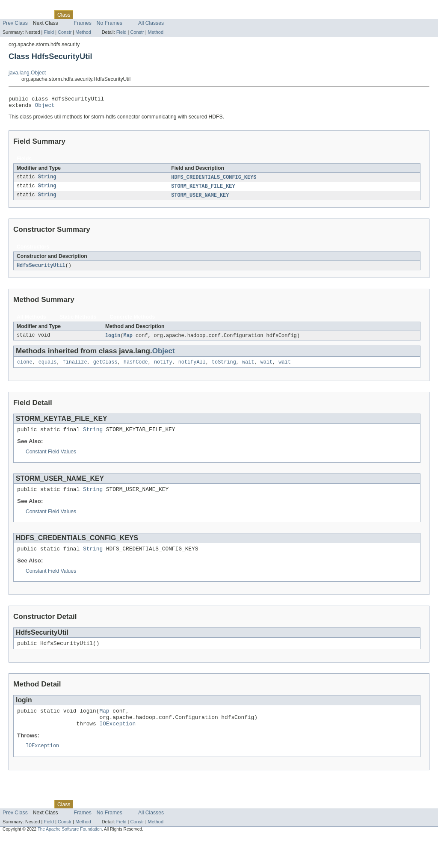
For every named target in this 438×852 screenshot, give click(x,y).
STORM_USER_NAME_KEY (200, 198)
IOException (117, 738)
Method (83, 32)
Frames (83, 23)
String (47, 180)
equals (47, 367)
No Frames (109, 23)
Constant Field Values (51, 459)
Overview (13, 15)
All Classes (151, 23)
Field (49, 32)
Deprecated (121, 15)
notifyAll (192, 367)
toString (224, 367)
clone (25, 367)
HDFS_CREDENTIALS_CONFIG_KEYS (213, 180)
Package (40, 15)
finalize (75, 367)
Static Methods (77, 321)
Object (45, 107)
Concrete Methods (132, 321)
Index (146, 15)
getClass (105, 367)
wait (248, 367)
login (113, 340)
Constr (64, 32)
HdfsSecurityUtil (41, 269)
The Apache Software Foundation (70, 844)
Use (82, 15)
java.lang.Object (27, 73)
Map (128, 340)
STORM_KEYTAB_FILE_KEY (203, 189)
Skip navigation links (23, 7)
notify (163, 367)
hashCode (136, 367)
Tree (97, 15)
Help (163, 15)
